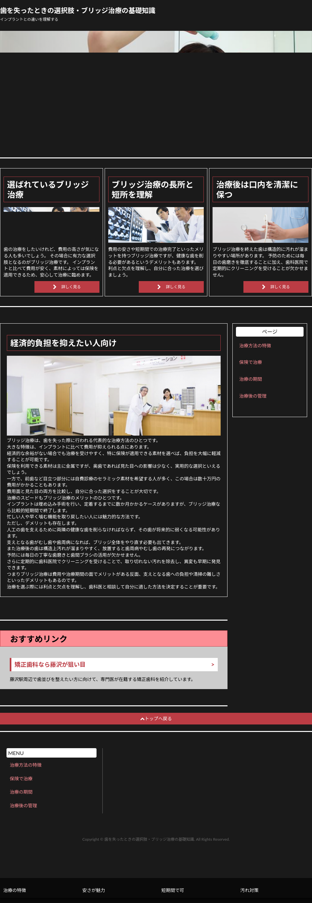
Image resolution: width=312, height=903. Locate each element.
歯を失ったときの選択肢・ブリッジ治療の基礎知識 (77, 10)
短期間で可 (172, 890)
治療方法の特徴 (255, 345)
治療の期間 (250, 379)
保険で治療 (250, 362)
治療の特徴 (14, 890)
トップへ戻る (156, 718)
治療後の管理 (252, 396)
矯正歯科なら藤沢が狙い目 (50, 664)
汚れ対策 (249, 890)
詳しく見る (71, 286)
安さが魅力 (93, 890)
